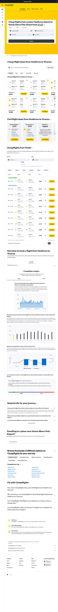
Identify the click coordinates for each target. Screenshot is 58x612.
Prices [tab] (19, 278)
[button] (56, 1)
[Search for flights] (2, 9)
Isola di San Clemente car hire (38, 474)
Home (8, 55)
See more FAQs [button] (31, 425)
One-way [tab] (36, 73)
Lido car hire (10, 476)
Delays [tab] (43, 278)
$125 (40, 24)
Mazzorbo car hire (36, 476)
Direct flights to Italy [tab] (24, 459)
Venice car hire (11, 469)
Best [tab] (16, 73)
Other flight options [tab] (48, 459)
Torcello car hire (35, 471)
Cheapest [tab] (11, 73)
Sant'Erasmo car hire (36, 473)
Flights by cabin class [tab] (36, 459)
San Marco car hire (36, 478)
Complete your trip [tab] (13, 459)
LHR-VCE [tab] (31, 262)
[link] (14, 139)
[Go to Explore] (2, 18)
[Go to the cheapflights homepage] (10, 5)
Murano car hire (11, 473)
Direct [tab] (21, 73)
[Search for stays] (2, 12)
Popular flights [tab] (12, 462)
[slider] (42, 166)
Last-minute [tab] (28, 73)
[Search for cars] (2, 15)
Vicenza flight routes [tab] (22, 462)
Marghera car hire (11, 471)
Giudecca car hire (11, 478)
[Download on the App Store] (47, 568)
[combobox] (24, 27)
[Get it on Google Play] (47, 565)
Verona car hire (35, 469)
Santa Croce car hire (12, 474)
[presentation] (44, 24)
